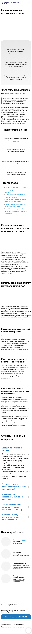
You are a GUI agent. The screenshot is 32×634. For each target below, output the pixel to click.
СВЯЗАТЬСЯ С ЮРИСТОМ (16, 617)
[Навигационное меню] (29, 3)
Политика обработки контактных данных (12, 627)
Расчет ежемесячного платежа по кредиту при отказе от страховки (15, 190)
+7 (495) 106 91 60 (9, 605)
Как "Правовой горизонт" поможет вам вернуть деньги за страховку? (16, 211)
